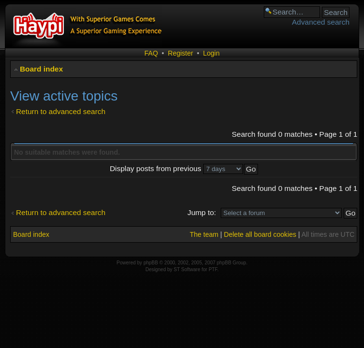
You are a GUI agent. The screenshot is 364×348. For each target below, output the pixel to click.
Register (180, 53)
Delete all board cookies (260, 234)
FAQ (151, 53)
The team (204, 234)
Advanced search (320, 22)
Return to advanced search (61, 111)
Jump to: (201, 212)
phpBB (150, 262)
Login (211, 53)
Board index (41, 69)
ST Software (187, 269)
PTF (213, 269)
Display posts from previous (176, 168)
